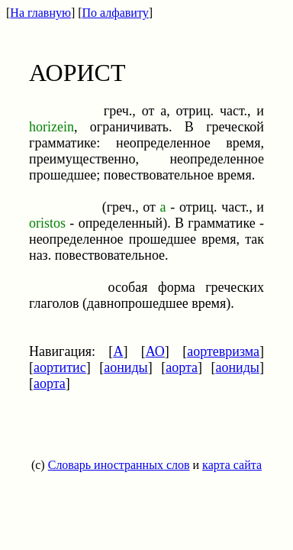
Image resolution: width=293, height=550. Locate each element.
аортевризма (223, 351)
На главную (40, 12)
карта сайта (232, 464)
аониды (126, 367)
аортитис (60, 367)
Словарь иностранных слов (119, 464)
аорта (182, 367)
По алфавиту (115, 12)
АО (155, 351)
